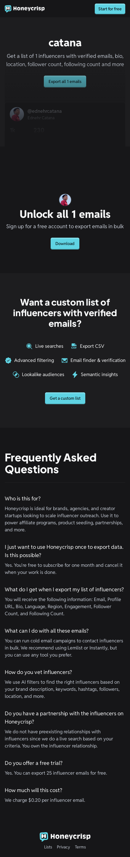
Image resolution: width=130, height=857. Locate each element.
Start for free (110, 9)
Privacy (63, 847)
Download (65, 243)
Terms (80, 847)
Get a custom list (65, 398)
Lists (48, 847)
